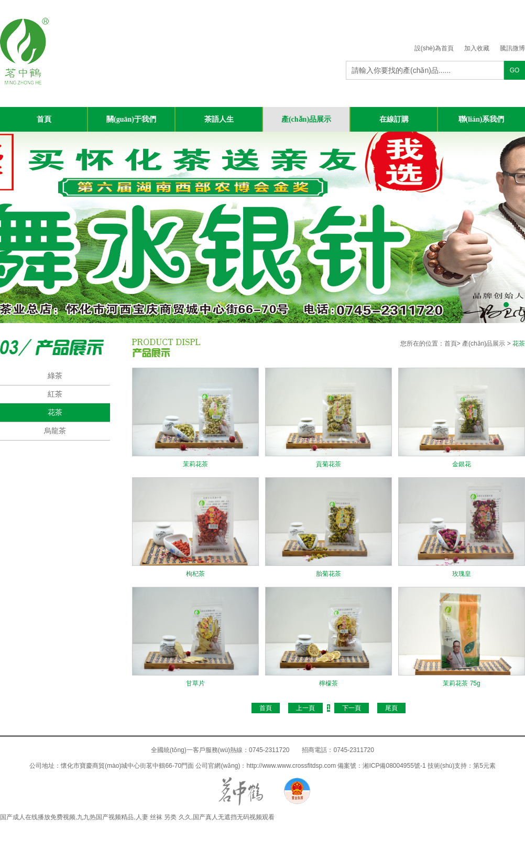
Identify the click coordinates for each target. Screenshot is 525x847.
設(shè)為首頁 (434, 48)
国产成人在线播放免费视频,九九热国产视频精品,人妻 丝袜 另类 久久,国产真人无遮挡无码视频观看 (137, 817)
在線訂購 (394, 119)
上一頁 (305, 708)
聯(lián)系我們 (481, 119)
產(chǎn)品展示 (306, 119)
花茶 (55, 412)
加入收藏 (476, 48)
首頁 (44, 119)
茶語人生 (219, 119)
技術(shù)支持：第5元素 (462, 765)
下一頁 (351, 708)
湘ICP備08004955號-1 (394, 765)
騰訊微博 (512, 48)
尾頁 (391, 708)
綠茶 (55, 375)
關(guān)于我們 (131, 119)
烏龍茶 (55, 430)
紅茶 (55, 394)
